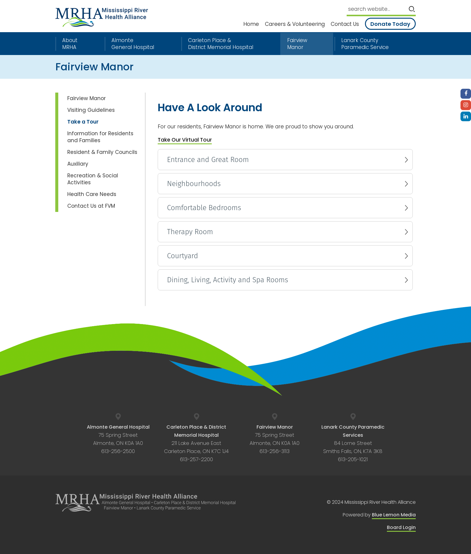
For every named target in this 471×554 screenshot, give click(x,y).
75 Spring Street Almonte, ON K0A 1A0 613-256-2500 (118, 439)
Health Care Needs (91, 194)
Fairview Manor (297, 44)
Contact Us (345, 24)
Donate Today (390, 24)
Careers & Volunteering (295, 24)
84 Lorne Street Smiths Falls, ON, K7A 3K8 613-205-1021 (352, 443)
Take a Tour (83, 121)
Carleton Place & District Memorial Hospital (220, 44)
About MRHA (69, 44)
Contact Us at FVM (91, 206)
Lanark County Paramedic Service (365, 44)
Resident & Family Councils (102, 152)
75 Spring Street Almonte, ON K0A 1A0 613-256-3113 (274, 439)
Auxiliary (77, 163)
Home (251, 24)
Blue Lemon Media (394, 514)
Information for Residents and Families (100, 137)
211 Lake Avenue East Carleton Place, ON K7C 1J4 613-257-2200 (196, 443)
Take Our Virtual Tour (185, 139)
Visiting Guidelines (91, 110)
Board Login (401, 527)
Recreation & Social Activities (92, 179)
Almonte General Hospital (132, 44)
